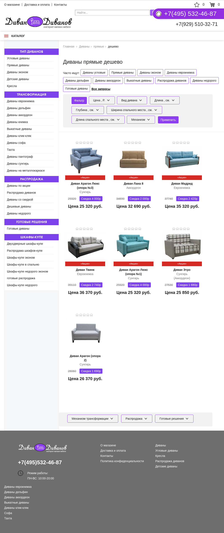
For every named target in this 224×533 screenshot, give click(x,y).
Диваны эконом (17, 72)
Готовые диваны (18, 228)
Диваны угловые (94, 72)
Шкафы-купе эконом (21, 257)
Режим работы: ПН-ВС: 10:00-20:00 (40, 473)
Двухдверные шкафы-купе (25, 243)
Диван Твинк (85, 269)
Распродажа (31, 179)
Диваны (160, 445)
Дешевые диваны (19, 206)
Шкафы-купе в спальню (23, 264)
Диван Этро (181, 269)
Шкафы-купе (31, 237)
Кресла (12, 86)
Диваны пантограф (20, 156)
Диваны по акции (18, 185)
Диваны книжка (17, 122)
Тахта (11, 149)
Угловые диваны (18, 58)
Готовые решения (31, 222)
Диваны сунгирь (18, 163)
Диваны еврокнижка (20, 101)
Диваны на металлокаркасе (26, 170)
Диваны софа (16, 142)
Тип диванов (31, 52)
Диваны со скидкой (20, 199)
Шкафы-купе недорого (22, 285)
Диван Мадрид (182, 183)
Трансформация (31, 95)
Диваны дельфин (18, 108)
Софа (8, 513)
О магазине (12, 4)
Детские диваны (18, 79)
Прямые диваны (18, 65)
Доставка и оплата (37, 4)
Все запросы (100, 89)
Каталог (14, 36)
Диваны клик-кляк (19, 136)
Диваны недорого (19, 213)
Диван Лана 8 (133, 183)
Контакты (60, 4)
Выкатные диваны (19, 129)
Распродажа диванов (21, 192)
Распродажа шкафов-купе (24, 250)
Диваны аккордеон (19, 115)
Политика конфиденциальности (122, 461)
